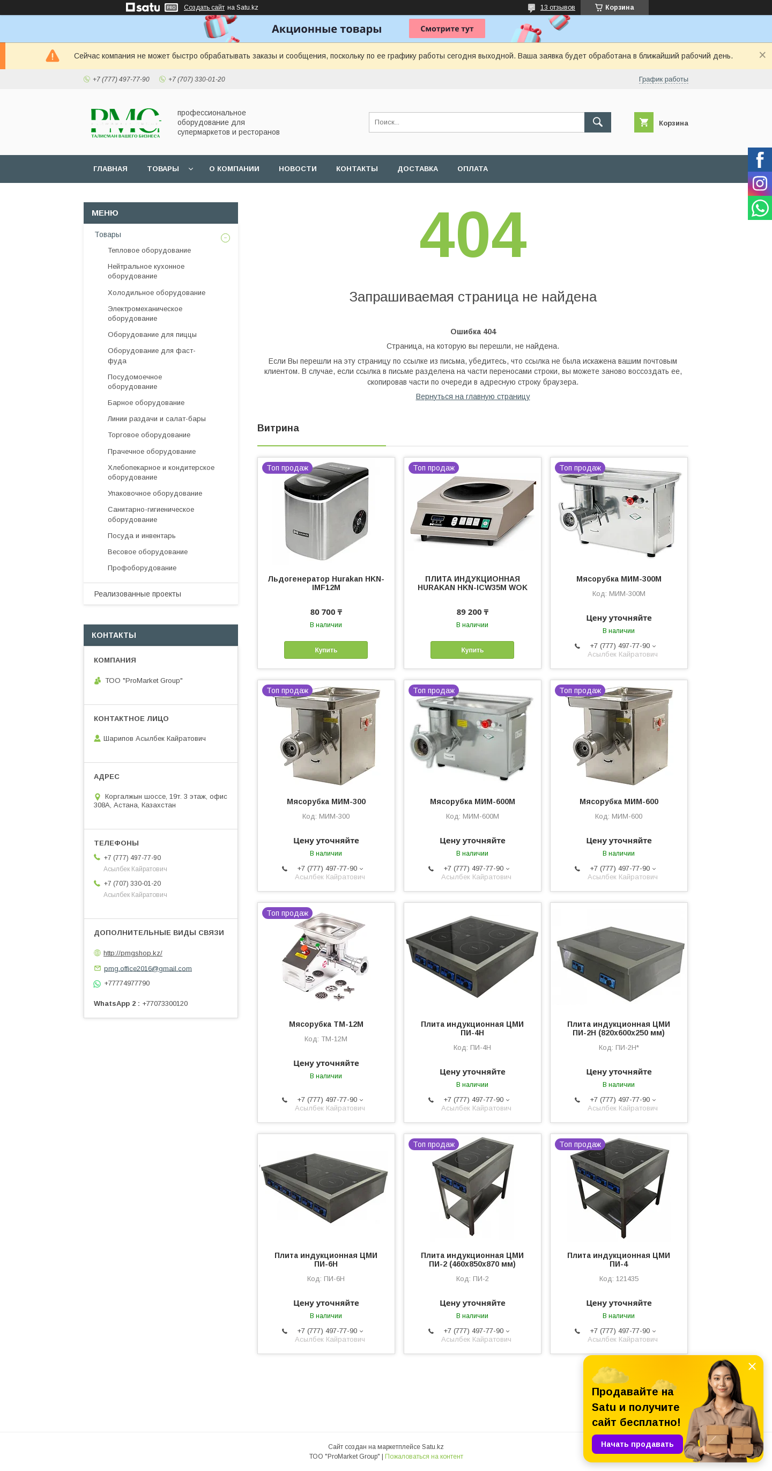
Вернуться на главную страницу (473, 396)
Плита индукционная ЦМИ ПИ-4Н (472, 1028)
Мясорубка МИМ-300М (619, 579)
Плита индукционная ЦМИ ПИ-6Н (325, 1259)
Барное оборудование (146, 403)
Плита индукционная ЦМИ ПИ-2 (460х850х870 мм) (472, 1259)
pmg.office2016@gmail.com (148, 968)
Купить (326, 650)
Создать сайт (204, 7)
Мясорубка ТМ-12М (326, 1024)
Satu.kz (433, 1447)
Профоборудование (142, 568)
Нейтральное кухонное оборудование (146, 271)
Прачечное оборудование (152, 451)
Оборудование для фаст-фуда (152, 355)
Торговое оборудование (149, 435)
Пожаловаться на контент (424, 1456)
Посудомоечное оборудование (135, 382)
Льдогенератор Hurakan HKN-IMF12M (326, 583)
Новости (298, 169)
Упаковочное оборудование (155, 493)
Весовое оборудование (148, 552)
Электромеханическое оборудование (145, 313)
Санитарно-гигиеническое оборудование (151, 514)
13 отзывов (557, 7)
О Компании (234, 169)
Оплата (472, 169)
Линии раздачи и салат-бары (157, 419)
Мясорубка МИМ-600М (472, 801)
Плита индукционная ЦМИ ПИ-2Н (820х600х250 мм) (618, 1028)
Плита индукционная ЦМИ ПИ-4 (618, 1259)
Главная (110, 169)
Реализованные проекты (137, 594)
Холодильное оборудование (156, 293)
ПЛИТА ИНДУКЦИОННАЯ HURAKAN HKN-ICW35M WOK (473, 583)
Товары (163, 169)
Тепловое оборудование (149, 250)
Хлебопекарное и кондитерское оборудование (161, 472)
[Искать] (597, 122)
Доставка (417, 169)
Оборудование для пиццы (152, 334)
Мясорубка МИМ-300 (326, 801)
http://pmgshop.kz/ (132, 953)
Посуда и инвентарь (142, 536)
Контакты (357, 169)
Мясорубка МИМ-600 (619, 801)
